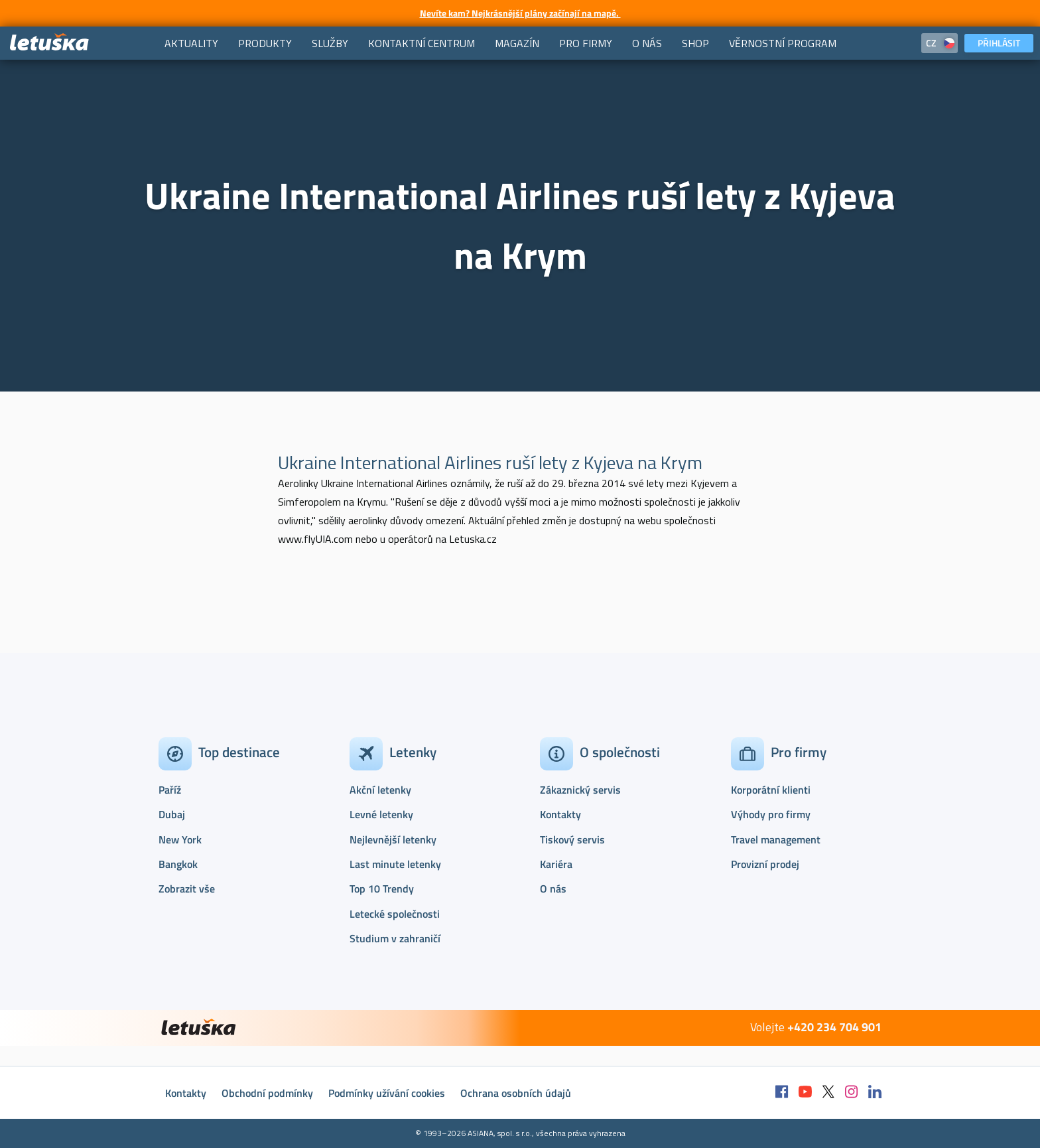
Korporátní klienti (771, 790)
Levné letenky (381, 814)
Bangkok (178, 864)
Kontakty (560, 814)
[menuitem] (191, 43)
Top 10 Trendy (382, 889)
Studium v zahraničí (395, 938)
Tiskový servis (572, 839)
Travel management (775, 839)
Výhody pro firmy (771, 814)
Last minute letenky (395, 864)
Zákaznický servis (580, 790)
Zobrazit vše (187, 889)
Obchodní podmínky (267, 1093)
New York (180, 839)
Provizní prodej (765, 864)
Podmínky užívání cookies (386, 1093)
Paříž (170, 790)
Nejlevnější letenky (393, 839)
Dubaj (172, 814)
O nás (553, 889)
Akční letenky (380, 790)
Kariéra (556, 864)
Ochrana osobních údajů (515, 1093)
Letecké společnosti (395, 914)
